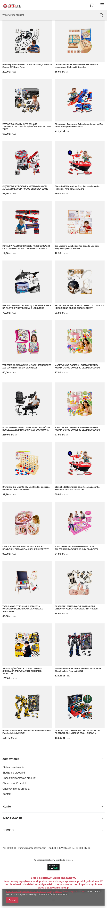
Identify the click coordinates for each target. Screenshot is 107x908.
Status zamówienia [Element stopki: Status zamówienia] (13, 767)
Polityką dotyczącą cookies (73, 891)
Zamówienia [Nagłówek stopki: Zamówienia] (10, 759)
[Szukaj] (101, 15)
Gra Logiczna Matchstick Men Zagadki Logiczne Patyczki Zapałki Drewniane (77, 247)
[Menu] (102, 5)
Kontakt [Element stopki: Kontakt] (6, 794)
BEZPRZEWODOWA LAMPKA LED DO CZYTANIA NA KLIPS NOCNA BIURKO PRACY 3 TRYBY (79, 306)
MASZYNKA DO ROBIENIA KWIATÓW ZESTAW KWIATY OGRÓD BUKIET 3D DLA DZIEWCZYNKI (77, 366)
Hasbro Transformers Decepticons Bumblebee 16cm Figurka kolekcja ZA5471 (26, 731)
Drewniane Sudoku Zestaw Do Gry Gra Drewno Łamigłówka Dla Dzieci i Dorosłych (77, 65)
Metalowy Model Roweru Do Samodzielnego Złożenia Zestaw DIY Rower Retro (27, 65)
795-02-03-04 (9, 848)
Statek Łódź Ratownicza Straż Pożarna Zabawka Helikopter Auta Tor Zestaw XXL (77, 187)
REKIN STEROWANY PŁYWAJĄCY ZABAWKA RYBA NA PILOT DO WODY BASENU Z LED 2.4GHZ (26, 306)
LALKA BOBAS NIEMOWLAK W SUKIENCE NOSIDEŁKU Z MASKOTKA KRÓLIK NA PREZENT (25, 548)
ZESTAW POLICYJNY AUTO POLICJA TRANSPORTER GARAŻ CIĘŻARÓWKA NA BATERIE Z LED (26, 126)
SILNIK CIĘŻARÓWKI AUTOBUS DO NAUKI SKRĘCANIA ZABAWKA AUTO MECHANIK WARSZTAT (22, 671)
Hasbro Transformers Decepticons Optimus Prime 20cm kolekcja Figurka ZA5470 (78, 669)
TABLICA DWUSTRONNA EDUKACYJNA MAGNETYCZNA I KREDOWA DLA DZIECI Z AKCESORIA (22, 609)
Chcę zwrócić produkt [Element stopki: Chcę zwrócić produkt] (14, 783)
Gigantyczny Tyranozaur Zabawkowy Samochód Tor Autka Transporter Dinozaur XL (79, 125)
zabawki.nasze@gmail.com (32, 848)
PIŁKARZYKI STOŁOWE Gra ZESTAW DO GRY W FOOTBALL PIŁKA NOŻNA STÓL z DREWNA (77, 731)
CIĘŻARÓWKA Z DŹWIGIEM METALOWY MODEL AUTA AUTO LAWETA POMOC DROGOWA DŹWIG (25, 187)
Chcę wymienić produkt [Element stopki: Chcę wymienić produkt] (15, 788)
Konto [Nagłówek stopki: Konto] (6, 806)
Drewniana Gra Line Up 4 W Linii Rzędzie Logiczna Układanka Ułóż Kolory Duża (25, 488)
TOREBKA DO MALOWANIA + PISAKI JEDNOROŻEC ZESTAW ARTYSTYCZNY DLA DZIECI (26, 366)
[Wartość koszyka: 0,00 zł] (91, 5)
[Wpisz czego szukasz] (53, 15)
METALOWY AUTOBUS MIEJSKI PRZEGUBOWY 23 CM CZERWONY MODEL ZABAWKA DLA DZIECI (26, 247)
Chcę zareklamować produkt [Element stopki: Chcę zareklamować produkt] (18, 778)
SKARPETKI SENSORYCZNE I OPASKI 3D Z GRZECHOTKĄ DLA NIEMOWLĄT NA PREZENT (77, 607)
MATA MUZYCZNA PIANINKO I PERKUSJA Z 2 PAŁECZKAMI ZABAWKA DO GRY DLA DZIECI (76, 548)
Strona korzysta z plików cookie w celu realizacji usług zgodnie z (34, 891)
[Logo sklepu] (11, 5)
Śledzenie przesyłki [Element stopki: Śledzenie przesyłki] (13, 772)
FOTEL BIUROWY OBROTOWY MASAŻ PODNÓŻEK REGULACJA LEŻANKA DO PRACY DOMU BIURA (26, 428)
